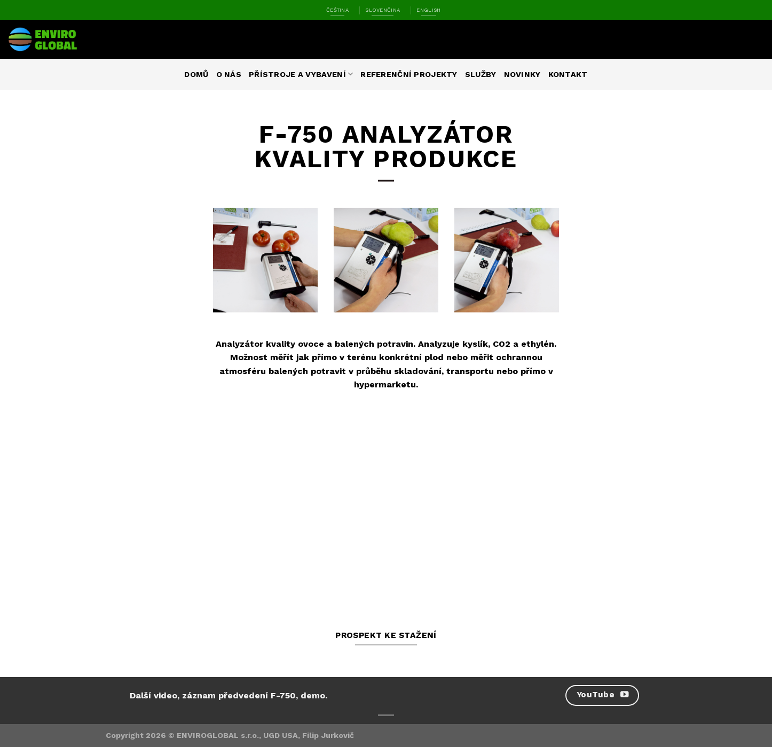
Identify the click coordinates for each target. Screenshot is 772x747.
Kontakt (568, 74)
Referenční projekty (408, 74)
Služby (481, 74)
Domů (196, 74)
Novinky (522, 74)
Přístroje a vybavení (301, 74)
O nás (228, 74)
